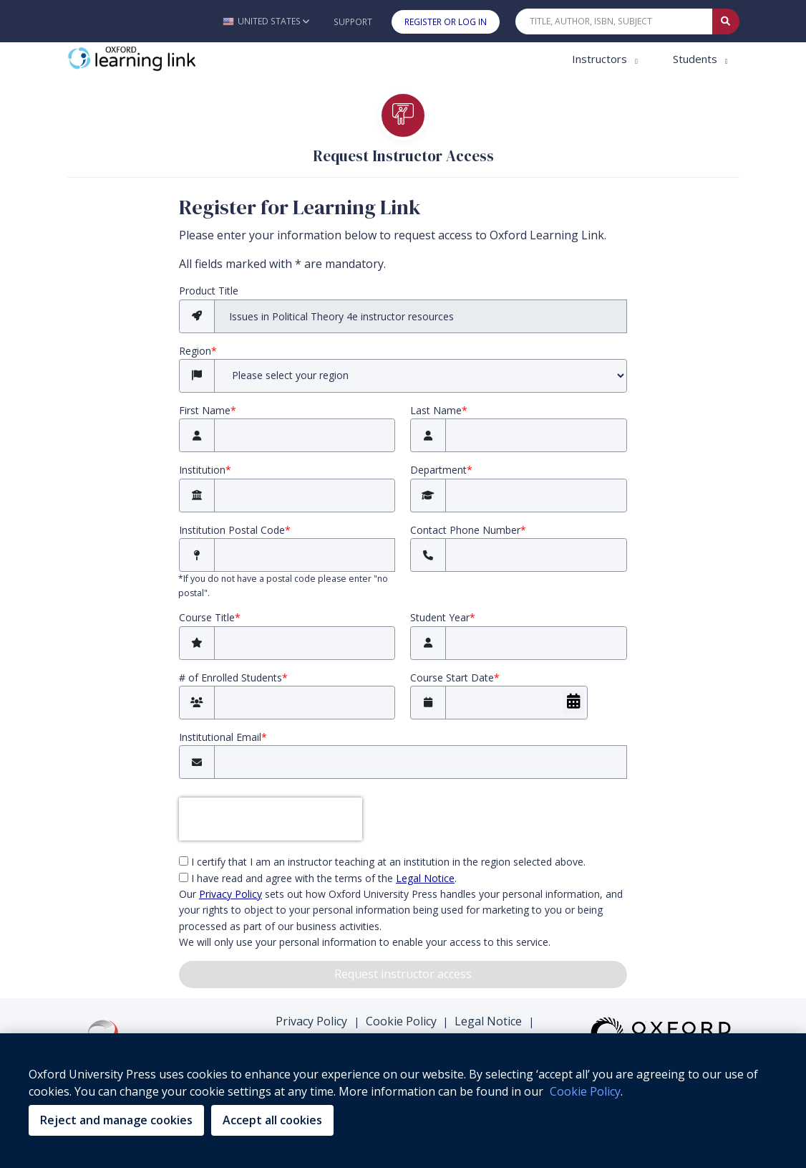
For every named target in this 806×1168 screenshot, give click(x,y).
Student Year (442, 617)
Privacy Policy (311, 1021)
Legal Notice (488, 1021)
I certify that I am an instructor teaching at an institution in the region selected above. (382, 861)
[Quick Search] (614, 21)
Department (441, 470)
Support (353, 22)
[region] (403, 1100)
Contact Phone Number (468, 530)
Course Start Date (455, 677)
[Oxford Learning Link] (174, 59)
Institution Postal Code (235, 530)
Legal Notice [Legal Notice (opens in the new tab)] (425, 878)
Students (696, 59)
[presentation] (270, 819)
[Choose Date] (573, 702)
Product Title (208, 290)
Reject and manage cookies (116, 1120)
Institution (205, 470)
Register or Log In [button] (445, 22)
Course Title (210, 617)
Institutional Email (223, 737)
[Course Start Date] (516, 702)
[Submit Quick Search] (725, 21)
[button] (265, 21)
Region (198, 351)
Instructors (601, 59)
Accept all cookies (272, 1120)
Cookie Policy (401, 1021)
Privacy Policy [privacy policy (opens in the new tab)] (230, 894)
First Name (207, 410)
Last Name (438, 410)
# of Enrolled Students (233, 677)
